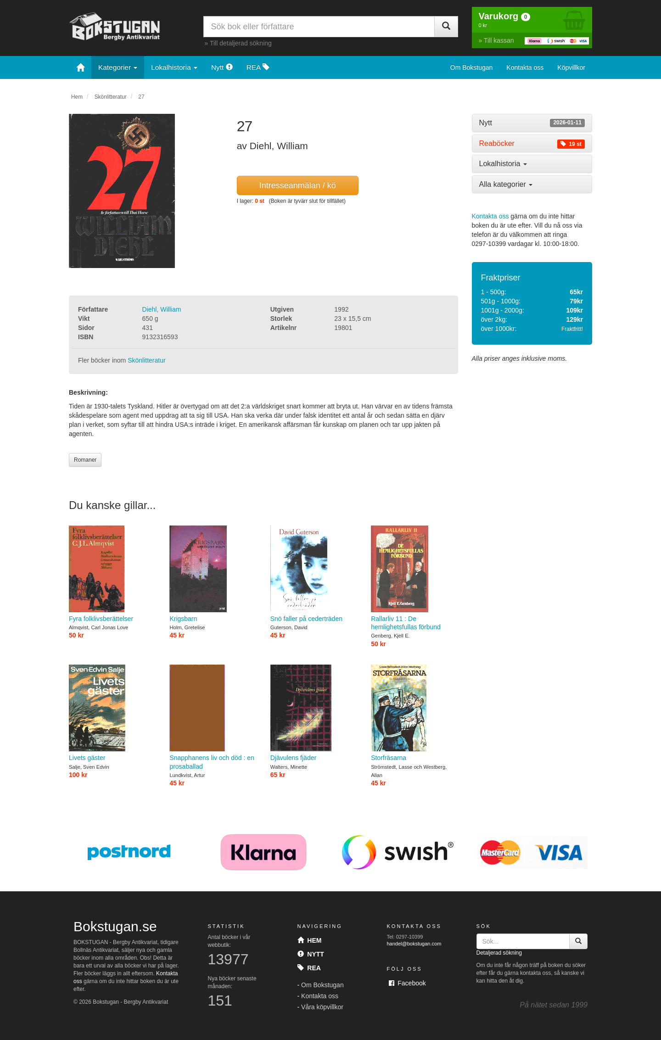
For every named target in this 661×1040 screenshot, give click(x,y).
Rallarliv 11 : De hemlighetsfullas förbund (414, 578)
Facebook (407, 983)
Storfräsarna (414, 713)
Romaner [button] (85, 460)
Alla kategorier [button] (506, 184)
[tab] (532, 123)
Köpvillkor (571, 67)
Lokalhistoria (174, 67)
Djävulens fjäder (313, 713)
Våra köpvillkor (322, 1007)
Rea (309, 968)
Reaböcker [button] (532, 144)
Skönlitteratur (111, 97)
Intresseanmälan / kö (297, 185)
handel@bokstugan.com (414, 943)
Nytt (222, 67)
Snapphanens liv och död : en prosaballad (212, 717)
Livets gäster (112, 713)
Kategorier (117, 67)
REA (257, 67)
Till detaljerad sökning (241, 43)
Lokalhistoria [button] (503, 164)
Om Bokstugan (471, 67)
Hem (77, 97)
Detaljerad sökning (499, 953)
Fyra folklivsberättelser (112, 574)
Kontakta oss (524, 67)
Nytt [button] (532, 123)
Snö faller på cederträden (313, 574)
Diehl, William (161, 309)
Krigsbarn (212, 574)
